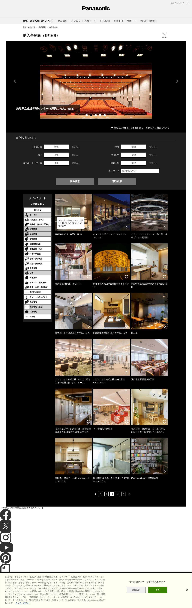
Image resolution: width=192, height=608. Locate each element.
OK (157, 590)
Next (177, 81)
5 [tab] (105, 115)
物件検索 (75, 181)
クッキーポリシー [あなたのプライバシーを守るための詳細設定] (23, 603)
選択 (56, 146)
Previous (15, 81)
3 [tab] (96, 115)
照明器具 (42, 27)
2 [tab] (91, 115)
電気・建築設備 (29, 27)
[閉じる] (187, 590)
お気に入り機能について (157, 127)
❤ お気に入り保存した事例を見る (127, 127)
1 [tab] (87, 115)
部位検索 (117, 181)
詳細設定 (136, 590)
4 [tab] (100, 115)
